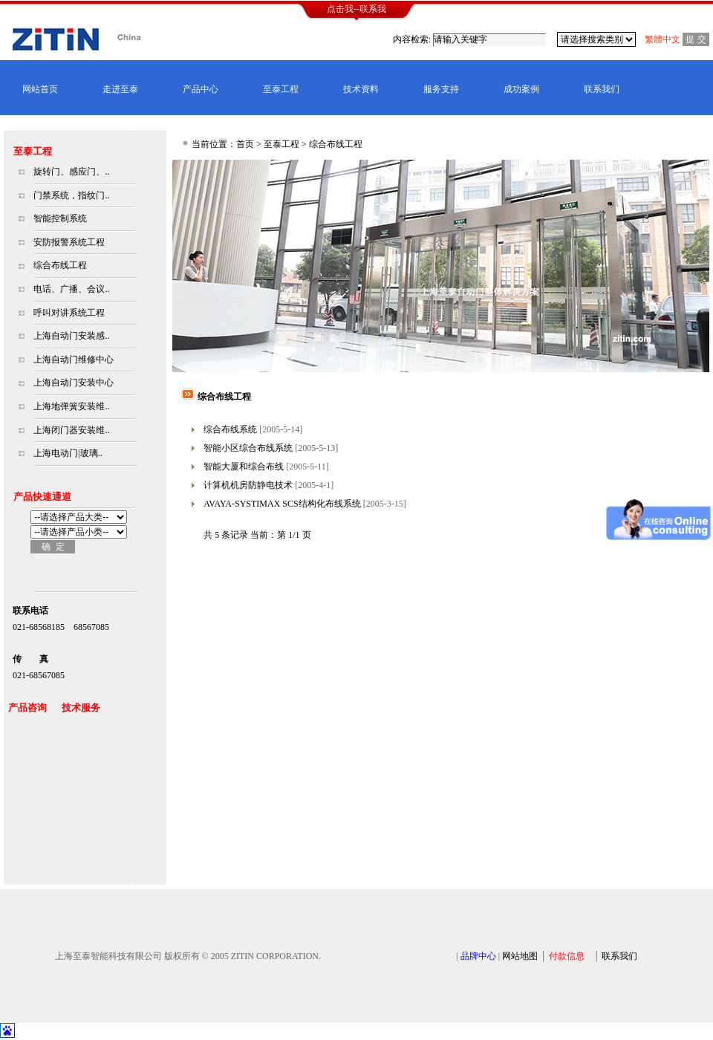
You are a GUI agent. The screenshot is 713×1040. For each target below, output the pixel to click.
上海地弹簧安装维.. (71, 406)
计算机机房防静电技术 (248, 485)
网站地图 (520, 956)
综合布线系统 (230, 429)
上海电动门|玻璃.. (67, 453)
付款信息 (567, 956)
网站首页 (40, 89)
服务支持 (441, 89)
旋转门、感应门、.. (71, 171)
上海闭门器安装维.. (71, 430)
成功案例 (521, 89)
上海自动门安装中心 (73, 382)
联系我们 (601, 89)
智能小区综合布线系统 (248, 448)
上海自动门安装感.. (71, 336)
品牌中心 (478, 956)
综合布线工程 (60, 265)
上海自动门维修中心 (73, 359)
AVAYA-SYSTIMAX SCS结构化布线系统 (282, 503)
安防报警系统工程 (69, 242)
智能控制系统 (60, 218)
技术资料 (361, 89)
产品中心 (200, 89)
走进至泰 (120, 89)
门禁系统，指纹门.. (71, 195)
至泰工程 (281, 89)
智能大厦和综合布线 (244, 466)
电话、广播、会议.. (71, 289)
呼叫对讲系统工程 (69, 313)
